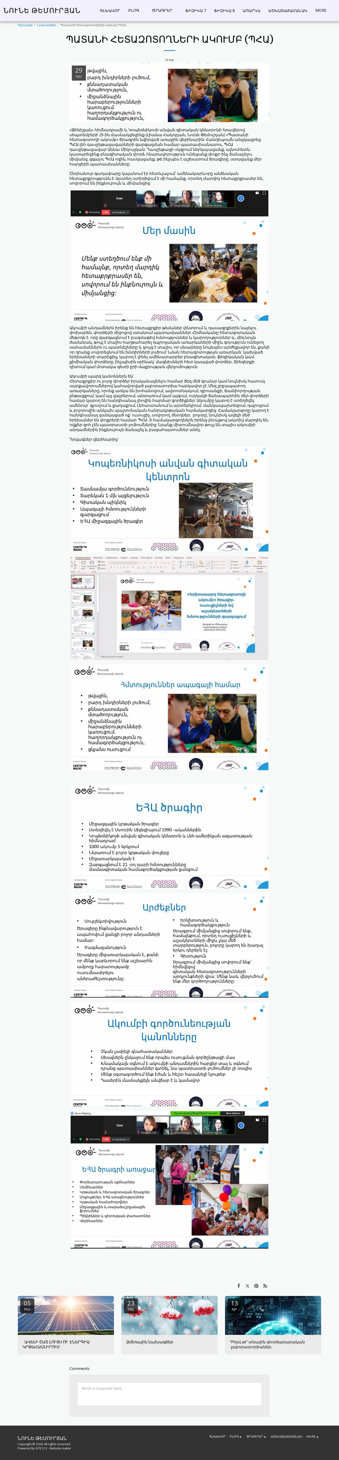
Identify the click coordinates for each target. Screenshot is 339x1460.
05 (27, 1305)
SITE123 (41, 1448)
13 (234, 1305)
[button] (136, 10)
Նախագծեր (46, 25)
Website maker (60, 1448)
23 (131, 1305)
